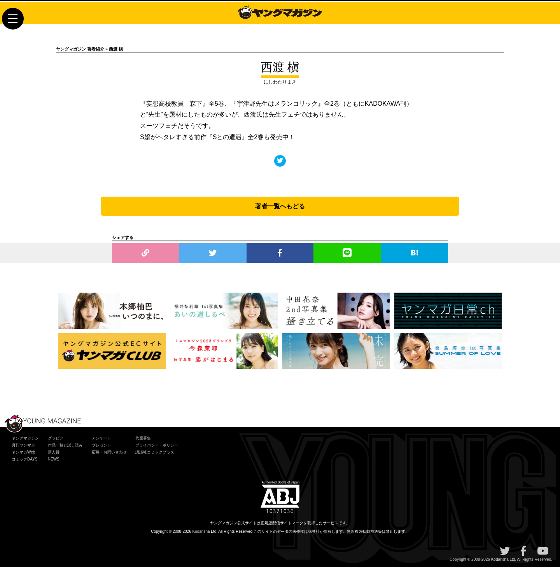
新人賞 (54, 452)
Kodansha (201, 531)
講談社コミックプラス (154, 452)
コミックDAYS (25, 459)
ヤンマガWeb (23, 452)
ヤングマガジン (25, 438)
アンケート (101, 438)
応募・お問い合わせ (109, 452)
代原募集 (143, 438)
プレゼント (101, 445)
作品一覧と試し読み (65, 445)
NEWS (54, 459)
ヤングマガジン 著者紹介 (80, 49)
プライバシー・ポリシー (156, 445)
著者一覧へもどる (280, 206)
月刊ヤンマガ (23, 445)
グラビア (55, 438)
